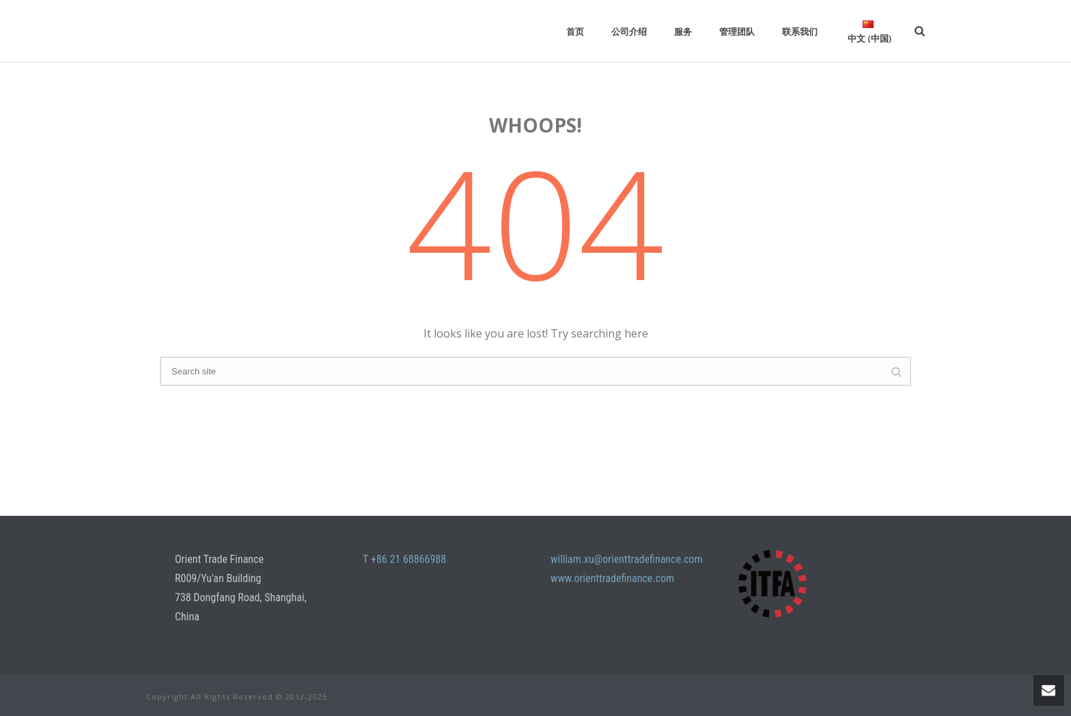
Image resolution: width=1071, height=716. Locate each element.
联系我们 (800, 31)
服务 (683, 31)
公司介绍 (629, 31)
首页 (575, 31)
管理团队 (737, 31)
